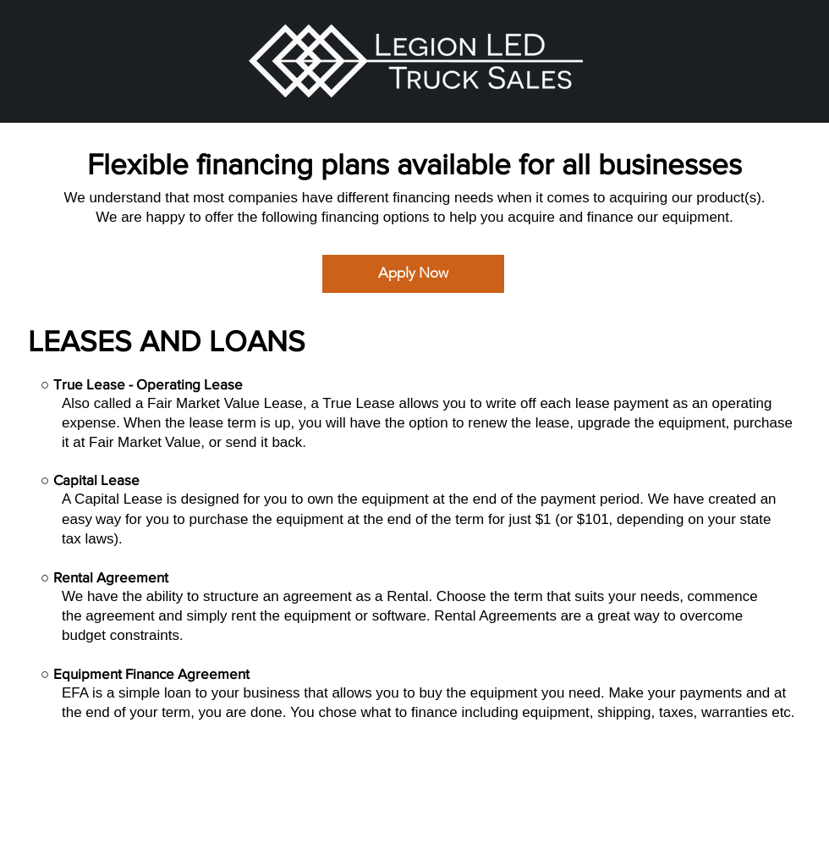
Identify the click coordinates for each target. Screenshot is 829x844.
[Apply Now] (413, 274)
